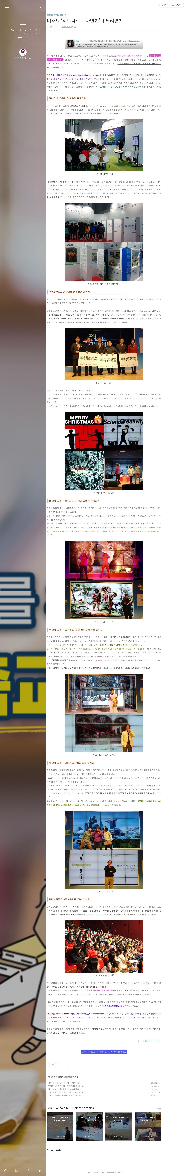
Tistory (133, 1172)
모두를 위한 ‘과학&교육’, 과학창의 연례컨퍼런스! (79, 1092)
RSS (28, 1170)
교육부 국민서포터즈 (71, 15)
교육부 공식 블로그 (23, 35)
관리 (39, 1170)
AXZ (117, 1172)
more (173, 1109)
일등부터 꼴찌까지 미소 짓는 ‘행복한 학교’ (77, 1095)
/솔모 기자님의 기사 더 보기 (163, 1040)
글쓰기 (6, 1170)
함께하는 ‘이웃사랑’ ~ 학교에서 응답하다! (77, 1083)
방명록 (17, 1170)
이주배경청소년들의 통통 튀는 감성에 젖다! (77, 1089)
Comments (68, 1150)
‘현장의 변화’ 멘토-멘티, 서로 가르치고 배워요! (78, 1086)
